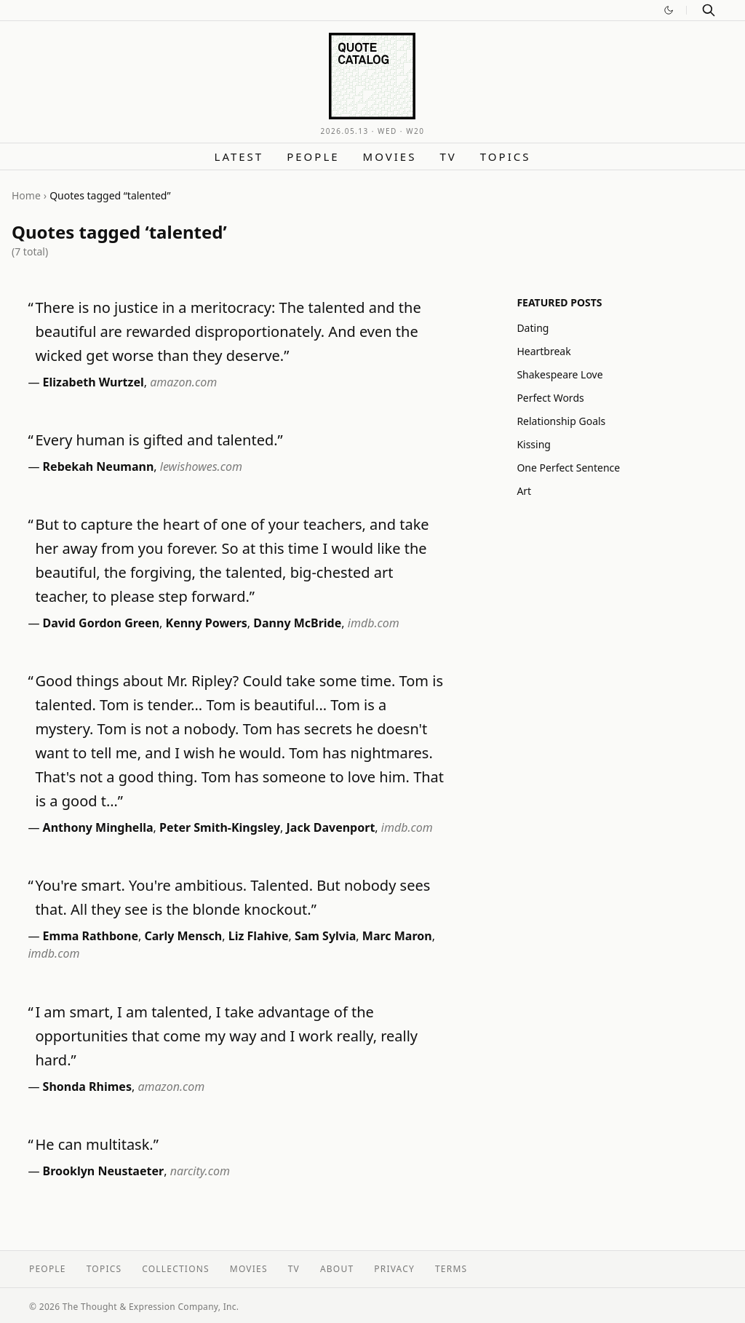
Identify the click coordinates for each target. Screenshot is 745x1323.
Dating (533, 328)
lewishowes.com (201, 466)
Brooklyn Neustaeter (103, 1171)
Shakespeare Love (559, 374)
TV (447, 156)
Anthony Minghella (98, 827)
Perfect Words (550, 398)
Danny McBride (297, 623)
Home (26, 195)
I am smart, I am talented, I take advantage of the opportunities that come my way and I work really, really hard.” (226, 1036)
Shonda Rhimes (87, 1086)
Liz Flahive (258, 936)
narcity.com (200, 1171)
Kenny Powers (206, 623)
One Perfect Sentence (568, 467)
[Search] (708, 10)
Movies (390, 156)
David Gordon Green (101, 623)
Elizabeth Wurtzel (93, 382)
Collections (176, 1269)
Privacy (394, 1269)
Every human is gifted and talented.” (158, 440)
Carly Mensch (183, 936)
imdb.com (373, 623)
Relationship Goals (561, 421)
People (313, 156)
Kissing (534, 444)
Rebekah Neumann (98, 466)
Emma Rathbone (90, 936)
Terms (451, 1269)
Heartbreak (543, 351)
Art (524, 491)
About (337, 1269)
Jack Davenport (331, 827)
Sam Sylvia (325, 936)
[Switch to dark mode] (668, 10)
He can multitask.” (97, 1144)
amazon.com (183, 382)
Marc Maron (397, 936)
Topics (505, 156)
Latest (239, 156)
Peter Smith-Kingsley (219, 827)
